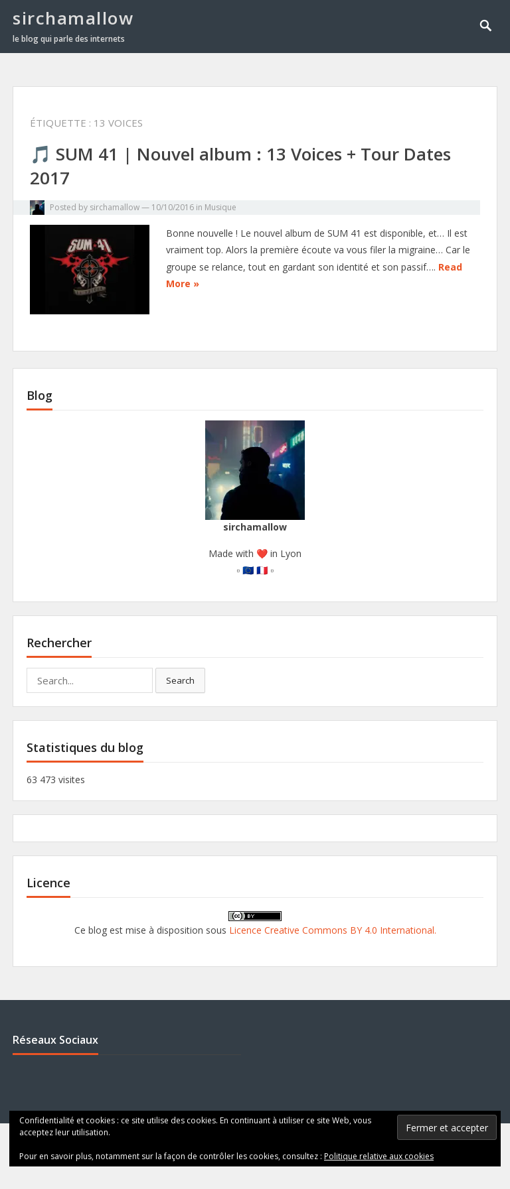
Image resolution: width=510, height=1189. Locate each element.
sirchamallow (73, 18)
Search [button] (180, 680)
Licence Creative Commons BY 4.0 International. (332, 930)
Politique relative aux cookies (379, 1156)
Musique (220, 207)
